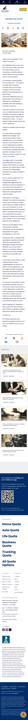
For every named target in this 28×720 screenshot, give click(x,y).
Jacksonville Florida (17, 664)
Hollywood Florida (7, 664)
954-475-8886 (9, 156)
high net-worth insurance (9, 651)
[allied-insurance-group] (5, 6)
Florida (22, 653)
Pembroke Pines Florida (15, 669)
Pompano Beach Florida (8, 671)
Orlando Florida (18, 667)
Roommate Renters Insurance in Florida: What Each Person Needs (14, 424)
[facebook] (3, 629)
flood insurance (21, 649)
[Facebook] (3, 28)
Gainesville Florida (7, 662)
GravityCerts (15, 693)
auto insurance (12, 649)
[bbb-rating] (6, 636)
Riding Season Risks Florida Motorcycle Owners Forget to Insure (13, 451)
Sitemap (14, 688)
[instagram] (7, 629)
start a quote (19, 324)
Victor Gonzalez (10, 51)
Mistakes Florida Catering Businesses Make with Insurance (13, 398)
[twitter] (10, 629)
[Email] (23, 28)
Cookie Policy (21, 686)
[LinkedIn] (18, 28)
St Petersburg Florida (11, 673)
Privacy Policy (13, 686)
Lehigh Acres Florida (7, 665)
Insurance (17, 23)
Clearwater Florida (11, 656)
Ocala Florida (10, 667)
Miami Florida (17, 665)
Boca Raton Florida (12, 655)
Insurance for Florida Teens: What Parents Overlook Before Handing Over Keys (13, 371)
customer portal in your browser (15, 510)
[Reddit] (13, 28)
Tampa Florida (10, 675)
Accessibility (4, 686)
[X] (8, 28)
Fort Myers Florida (17, 660)
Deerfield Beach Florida (12, 658)
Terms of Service (5, 688)
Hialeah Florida (16, 662)
